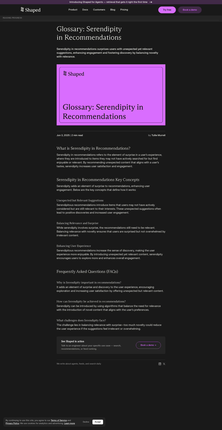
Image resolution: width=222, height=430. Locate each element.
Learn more (69, 423)
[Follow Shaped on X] (164, 364)
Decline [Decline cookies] (86, 422)
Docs (85, 9)
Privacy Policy (12, 423)
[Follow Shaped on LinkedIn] (160, 364)
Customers (99, 9)
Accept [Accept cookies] (98, 422)
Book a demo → (148, 345)
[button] (73, 9)
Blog (112, 9)
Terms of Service (59, 420)
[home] (30, 10)
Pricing (124, 9)
